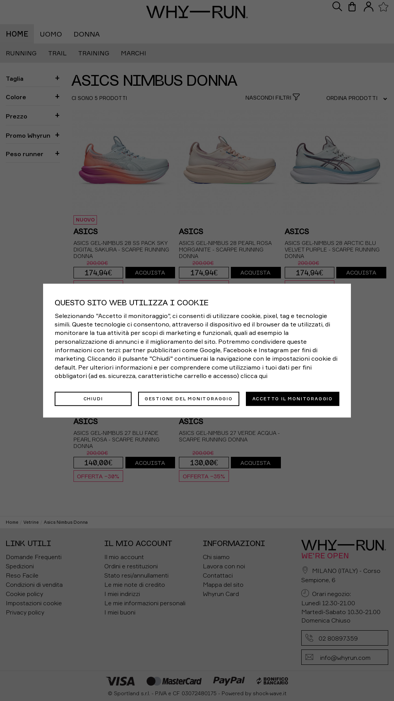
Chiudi (93, 398)
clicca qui (253, 376)
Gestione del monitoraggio (189, 398)
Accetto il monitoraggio (292, 398)
